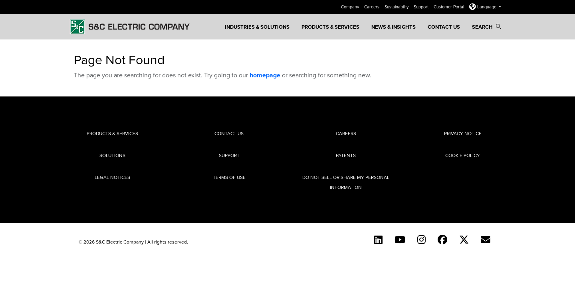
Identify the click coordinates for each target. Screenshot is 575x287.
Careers (372, 7)
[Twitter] (464, 239)
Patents (346, 155)
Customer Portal (449, 7)
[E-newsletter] (485, 239)
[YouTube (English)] (400, 239)
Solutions (112, 155)
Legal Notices (112, 177)
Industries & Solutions (257, 27)
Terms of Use (229, 177)
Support (422, 7)
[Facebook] (442, 239)
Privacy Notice (463, 133)
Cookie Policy (462, 155)
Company (350, 7)
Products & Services (330, 27)
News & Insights (393, 27)
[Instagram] (421, 239)
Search (486, 27)
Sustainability (397, 7)
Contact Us (444, 27)
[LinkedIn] (378, 239)
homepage (265, 75)
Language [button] (483, 7)
